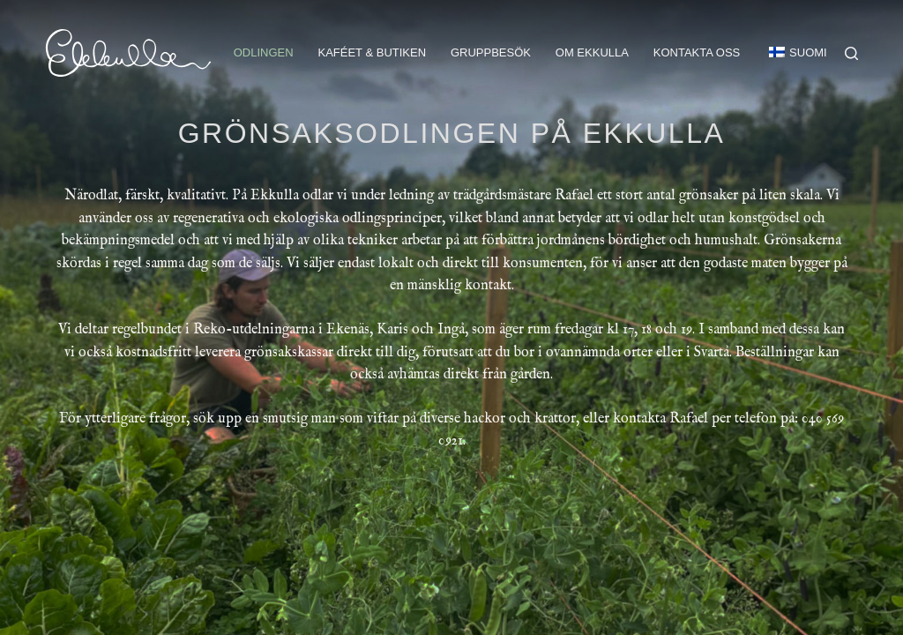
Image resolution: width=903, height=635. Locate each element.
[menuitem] (790, 53)
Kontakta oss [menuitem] (696, 52)
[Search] (851, 53)
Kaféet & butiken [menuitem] (371, 52)
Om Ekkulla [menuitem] (592, 52)
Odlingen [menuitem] (264, 52)
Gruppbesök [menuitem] (491, 52)
